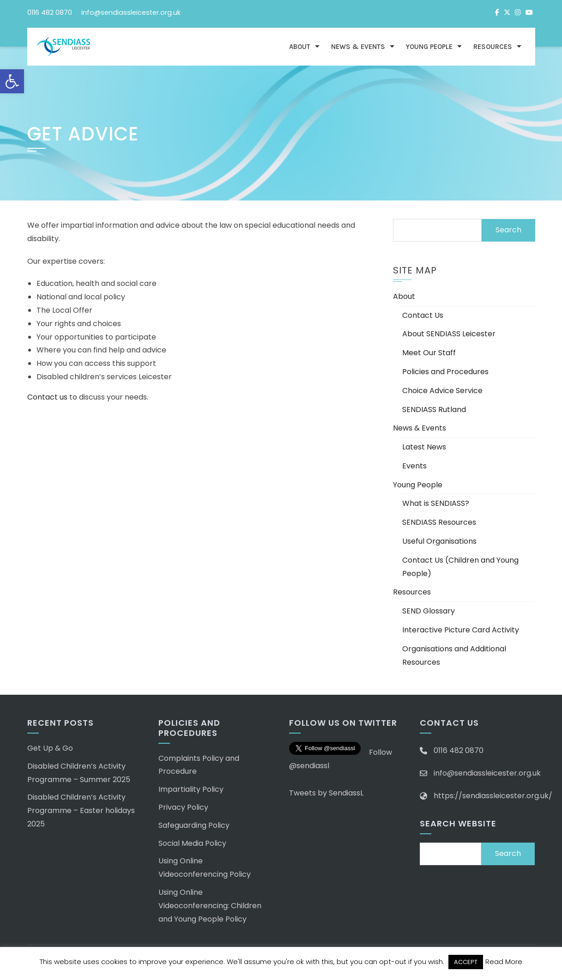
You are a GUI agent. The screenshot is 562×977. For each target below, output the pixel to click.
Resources (492, 46)
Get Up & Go (50, 748)
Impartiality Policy (191, 789)
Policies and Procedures (445, 371)
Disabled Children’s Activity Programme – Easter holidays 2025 (81, 810)
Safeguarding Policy (194, 825)
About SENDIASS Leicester (449, 333)
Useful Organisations (439, 541)
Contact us (47, 397)
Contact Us (422, 315)
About (299, 46)
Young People (429, 46)
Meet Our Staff (429, 352)
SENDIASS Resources (439, 522)
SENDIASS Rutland (434, 409)
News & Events (358, 46)
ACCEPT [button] (465, 962)
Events (414, 466)
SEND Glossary (428, 611)
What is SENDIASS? (435, 503)
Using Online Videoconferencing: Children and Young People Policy (209, 905)
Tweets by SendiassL (326, 793)
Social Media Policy (192, 843)
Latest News (424, 447)
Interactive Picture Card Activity (460, 630)
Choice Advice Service (442, 390)
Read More (503, 961)
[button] (12, 81)
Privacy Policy (183, 807)
